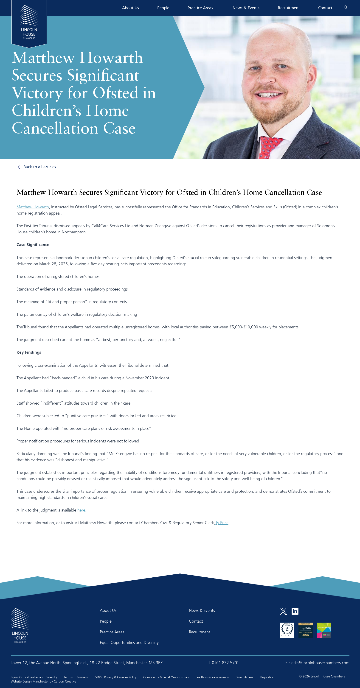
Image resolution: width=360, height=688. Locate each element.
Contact (325, 8)
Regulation (267, 677)
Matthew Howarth (33, 206)
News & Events (246, 8)
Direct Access (244, 677)
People (163, 8)
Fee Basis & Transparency (212, 677)
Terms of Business (76, 677)
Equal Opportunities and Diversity (129, 642)
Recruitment (289, 8)
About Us (130, 8)
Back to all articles (39, 167)
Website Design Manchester (30, 681)
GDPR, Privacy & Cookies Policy (115, 677)
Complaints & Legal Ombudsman (166, 677)
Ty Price (222, 522)
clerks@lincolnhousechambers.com (319, 662)
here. (81, 509)
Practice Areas (200, 8)
